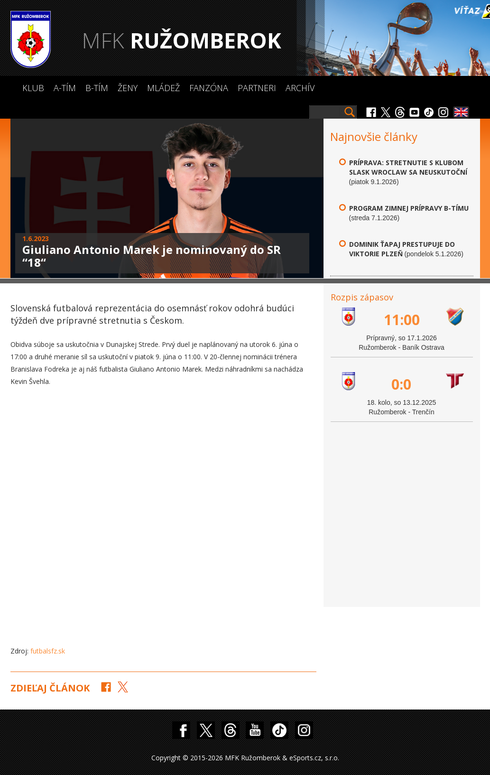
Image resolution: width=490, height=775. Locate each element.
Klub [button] (33, 87)
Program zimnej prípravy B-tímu (409, 208)
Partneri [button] (257, 87)
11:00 (402, 319)
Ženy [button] (128, 87)
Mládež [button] (163, 87)
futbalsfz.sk (47, 650)
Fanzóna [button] (208, 87)
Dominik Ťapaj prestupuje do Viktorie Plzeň (402, 249)
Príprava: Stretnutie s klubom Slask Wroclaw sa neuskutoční (408, 167)
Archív (300, 87)
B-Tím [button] (96, 87)
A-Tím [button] (65, 87)
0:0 (401, 384)
